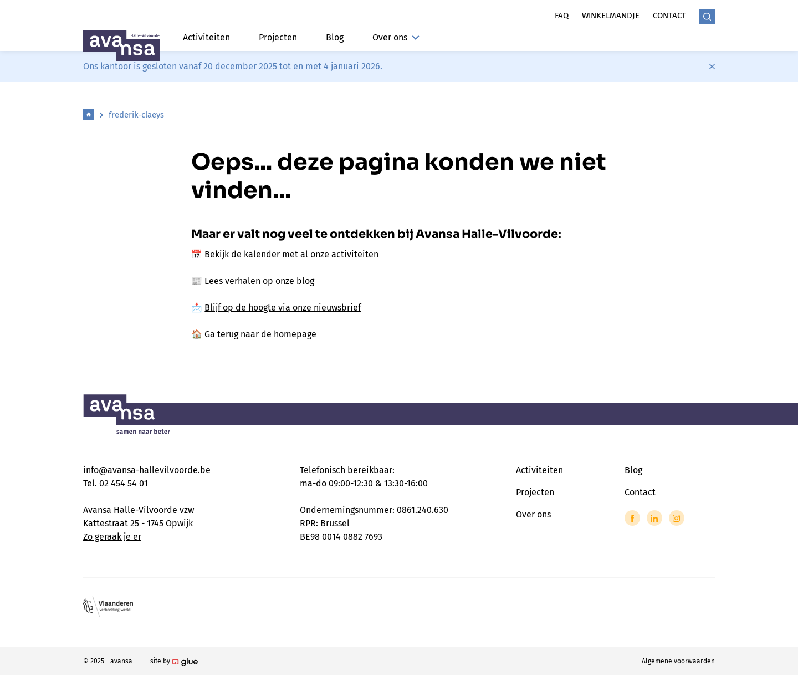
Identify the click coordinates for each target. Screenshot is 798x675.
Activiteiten (206, 37)
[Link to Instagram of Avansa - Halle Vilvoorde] (676, 518)
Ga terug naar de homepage (260, 334)
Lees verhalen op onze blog (259, 281)
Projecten (278, 37)
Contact (669, 16)
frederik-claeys (136, 115)
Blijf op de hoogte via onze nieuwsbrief (282, 307)
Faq (562, 16)
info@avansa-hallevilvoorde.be (147, 470)
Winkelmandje (611, 16)
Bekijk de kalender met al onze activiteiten (291, 254)
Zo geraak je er (112, 536)
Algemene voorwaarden (678, 661)
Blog (335, 37)
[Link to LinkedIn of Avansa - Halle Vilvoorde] (654, 518)
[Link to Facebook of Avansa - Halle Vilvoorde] (632, 518)
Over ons (396, 37)
